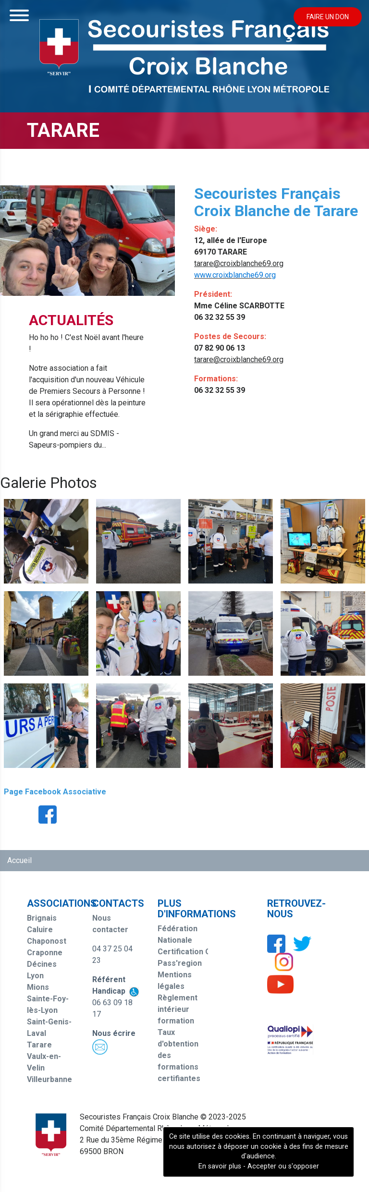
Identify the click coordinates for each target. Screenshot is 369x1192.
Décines (42, 964)
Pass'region (180, 963)
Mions (38, 987)
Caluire (40, 929)
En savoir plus (219, 1166)
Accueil (19, 860)
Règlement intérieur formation (177, 1009)
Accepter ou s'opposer (283, 1166)
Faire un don (328, 17)
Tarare (39, 1044)
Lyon (35, 975)
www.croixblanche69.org (235, 275)
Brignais (42, 918)
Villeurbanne (49, 1079)
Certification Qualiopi (196, 951)
